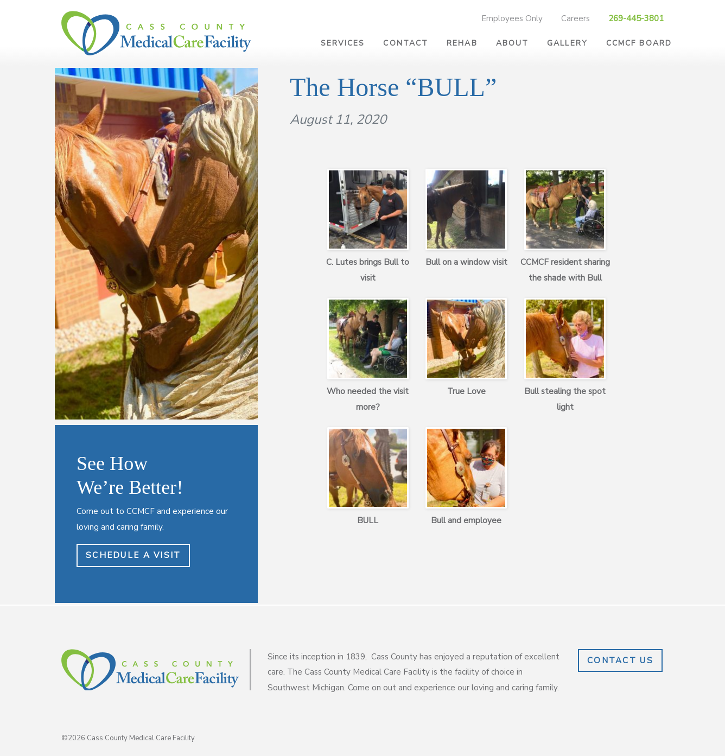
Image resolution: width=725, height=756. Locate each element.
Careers (575, 18)
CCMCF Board (639, 43)
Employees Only (512, 18)
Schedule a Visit (133, 555)
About (512, 43)
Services (343, 43)
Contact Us (620, 660)
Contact (405, 43)
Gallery (567, 43)
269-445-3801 (636, 18)
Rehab (462, 43)
